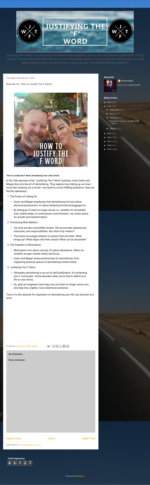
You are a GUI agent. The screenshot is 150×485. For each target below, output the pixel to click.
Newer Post (13, 438)
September (115, 110)
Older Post (88, 438)
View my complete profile (129, 85)
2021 (109, 141)
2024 (109, 106)
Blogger (80, 476)
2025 (109, 102)
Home (51, 438)
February (114, 118)
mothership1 (127, 81)
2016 (109, 145)
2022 (109, 137)
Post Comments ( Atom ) (30, 445)
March (113, 113)
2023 (109, 133)
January (113, 128)
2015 (109, 149)
